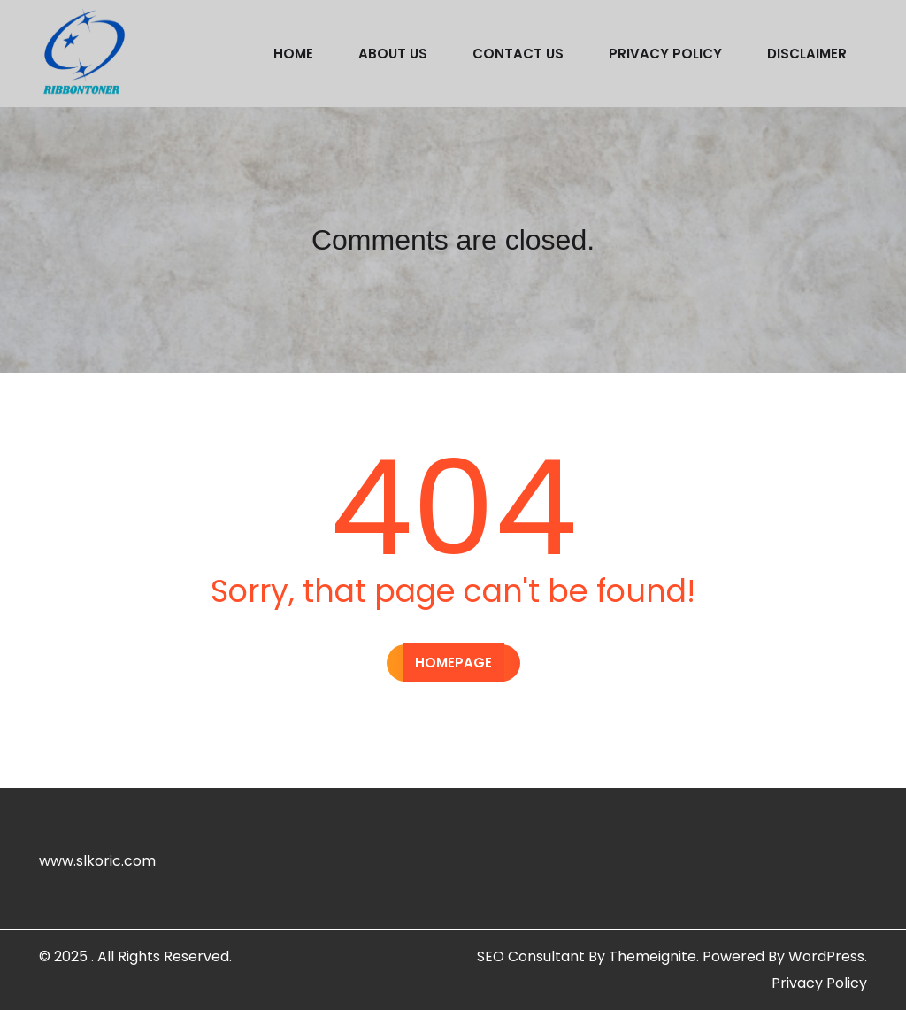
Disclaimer (807, 53)
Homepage (453, 662)
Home (293, 53)
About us (392, 53)
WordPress (826, 956)
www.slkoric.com (97, 861)
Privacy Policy (665, 53)
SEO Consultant (531, 956)
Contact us (518, 53)
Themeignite (652, 956)
